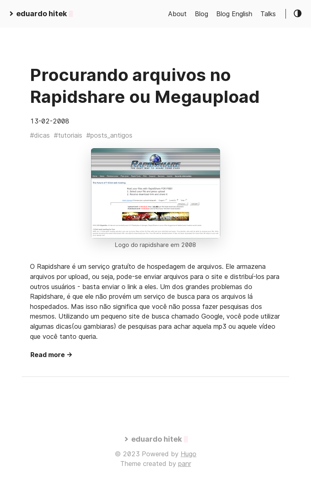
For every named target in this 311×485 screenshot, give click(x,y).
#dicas (40, 135)
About (177, 14)
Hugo (188, 454)
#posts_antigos (109, 135)
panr (184, 463)
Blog (201, 14)
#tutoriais (68, 135)
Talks (268, 14)
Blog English (234, 14)
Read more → (51, 355)
